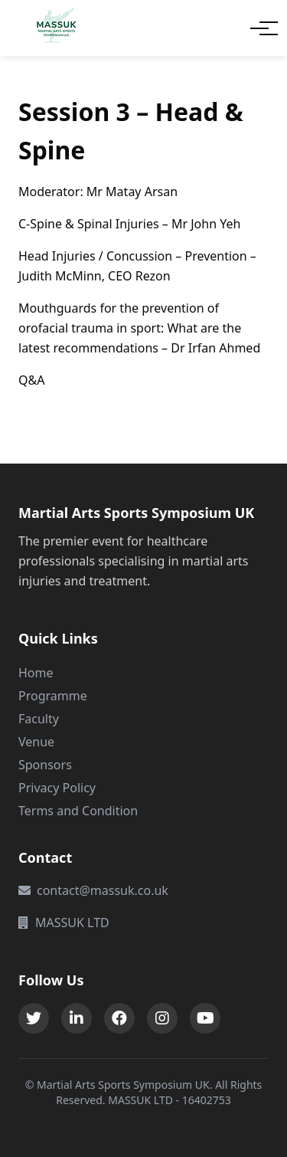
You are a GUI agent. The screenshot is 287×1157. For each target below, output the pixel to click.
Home (36, 672)
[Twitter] (33, 1018)
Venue (36, 741)
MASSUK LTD (63, 922)
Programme (52, 695)
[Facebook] (119, 1018)
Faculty (38, 718)
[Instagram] (162, 1018)
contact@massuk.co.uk (93, 890)
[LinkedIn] (76, 1018)
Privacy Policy (57, 787)
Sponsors (45, 764)
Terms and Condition (78, 810)
